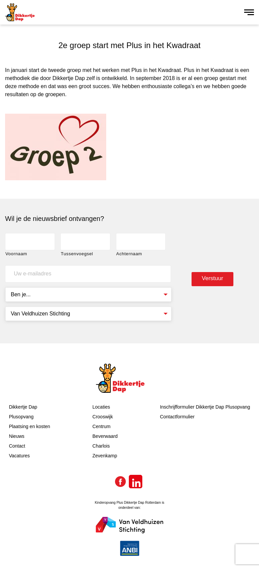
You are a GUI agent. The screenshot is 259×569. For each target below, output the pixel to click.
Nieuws (16, 436)
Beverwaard (105, 436)
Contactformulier (177, 416)
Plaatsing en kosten (29, 426)
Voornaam (16, 253)
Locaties (101, 407)
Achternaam (129, 253)
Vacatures (19, 455)
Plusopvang (21, 416)
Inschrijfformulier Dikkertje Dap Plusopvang (205, 407)
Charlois (101, 446)
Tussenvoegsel (77, 253)
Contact (17, 446)
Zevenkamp (104, 455)
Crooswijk (102, 416)
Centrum (101, 426)
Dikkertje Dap (23, 407)
